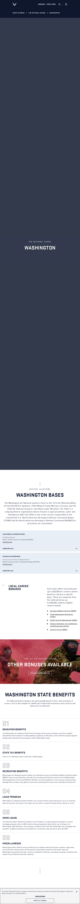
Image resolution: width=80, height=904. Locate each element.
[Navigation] (66, 4)
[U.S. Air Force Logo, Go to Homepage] (16, 4)
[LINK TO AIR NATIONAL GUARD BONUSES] (40, 673)
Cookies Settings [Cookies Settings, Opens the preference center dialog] (40, 896)
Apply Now (51, 4)
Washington (54, 13)
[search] (59, 4)
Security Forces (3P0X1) (59, 630)
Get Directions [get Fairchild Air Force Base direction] (7, 564)
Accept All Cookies (40, 900)
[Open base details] (14, 534)
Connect (42, 4)
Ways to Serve (19, 13)
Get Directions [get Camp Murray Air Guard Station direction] (7, 542)
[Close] (76, 891)
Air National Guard (37, 13)
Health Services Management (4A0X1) (63, 620)
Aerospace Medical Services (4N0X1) (63, 611)
